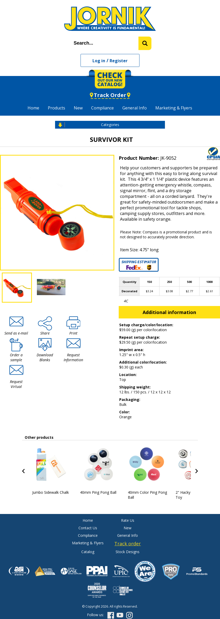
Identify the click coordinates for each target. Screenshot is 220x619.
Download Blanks (45, 357)
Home (33, 108)
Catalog (87, 551)
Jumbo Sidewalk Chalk (50, 492)
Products (56, 108)
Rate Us (127, 520)
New (78, 108)
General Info (134, 108)
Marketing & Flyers (173, 108)
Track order (127, 543)
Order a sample (16, 357)
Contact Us (87, 527)
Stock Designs (127, 551)
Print (73, 333)
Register (119, 61)
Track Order (110, 95)
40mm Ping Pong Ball (98, 492)
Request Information (73, 357)
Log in (98, 61)
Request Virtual (16, 384)
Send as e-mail (16, 333)
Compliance (102, 108)
